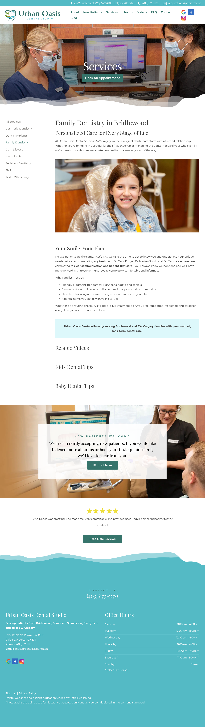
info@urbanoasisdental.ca (31, 648)
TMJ (8, 170)
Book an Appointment (102, 78)
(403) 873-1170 (150, 3)
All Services (13, 121)
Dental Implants (17, 135)
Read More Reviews (102, 538)
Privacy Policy (27, 693)
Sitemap (11, 693)
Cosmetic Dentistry (19, 128)
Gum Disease (14, 149)
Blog (74, 18)
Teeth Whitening (17, 177)
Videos (142, 12)
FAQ (154, 12)
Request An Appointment (184, 3)
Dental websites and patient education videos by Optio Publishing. (48, 697)
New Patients (92, 12)
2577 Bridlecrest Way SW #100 (25, 635)
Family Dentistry (17, 142)
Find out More (102, 465)
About (75, 12)
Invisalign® (13, 156)
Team (127, 12)
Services (112, 12)
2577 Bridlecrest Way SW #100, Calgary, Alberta (104, 3)
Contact (166, 12)
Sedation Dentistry (18, 163)
